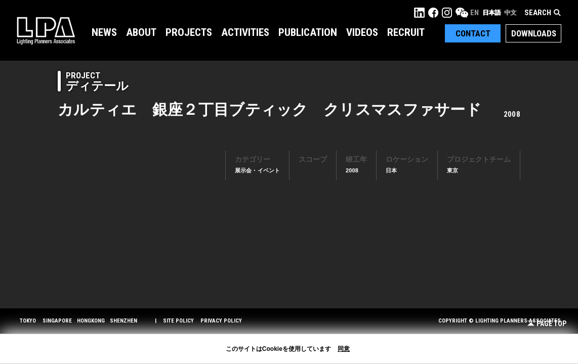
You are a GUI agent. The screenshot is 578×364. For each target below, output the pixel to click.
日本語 (491, 12)
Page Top (546, 324)
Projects (189, 32)
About (141, 32)
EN (474, 12)
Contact (473, 33)
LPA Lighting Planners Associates (46, 30)
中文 (510, 12)
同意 (344, 348)
